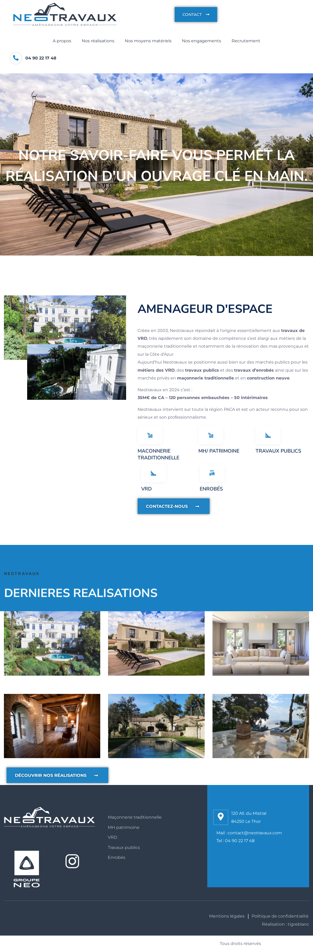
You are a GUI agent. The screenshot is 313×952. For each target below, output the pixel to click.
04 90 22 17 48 (40, 58)
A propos (62, 40)
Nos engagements (201, 40)
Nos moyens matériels (148, 40)
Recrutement (246, 40)
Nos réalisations (98, 40)
